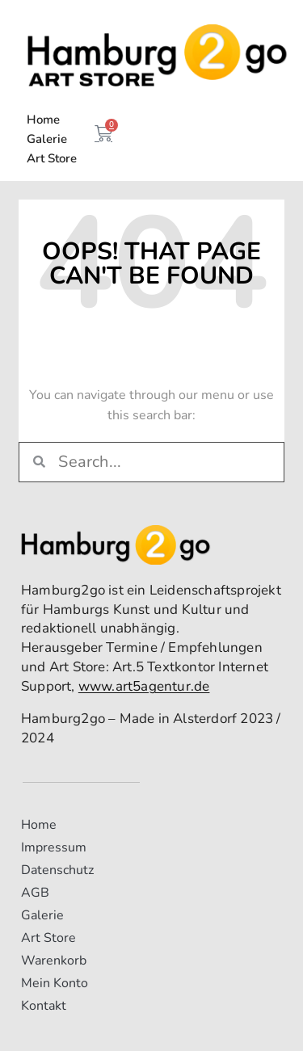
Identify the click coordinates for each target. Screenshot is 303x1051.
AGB (35, 893)
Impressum (53, 847)
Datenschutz (57, 870)
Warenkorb (53, 960)
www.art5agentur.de (144, 686)
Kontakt (43, 1006)
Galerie (47, 139)
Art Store (52, 158)
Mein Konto (54, 983)
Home (43, 119)
